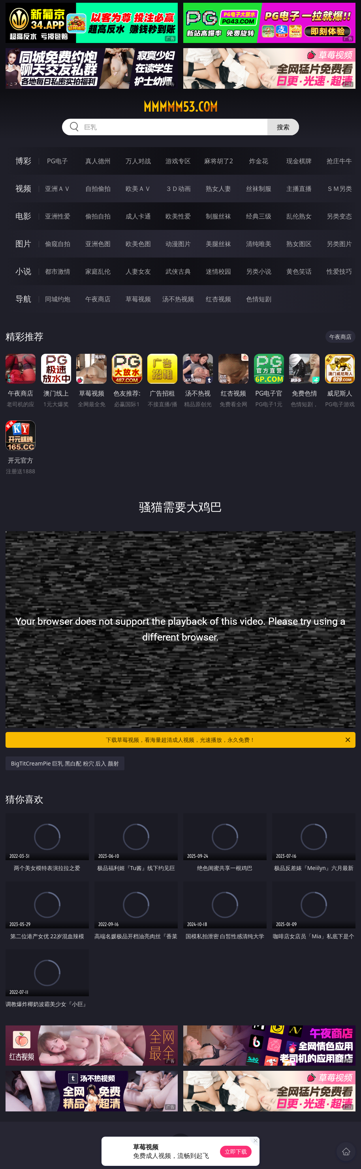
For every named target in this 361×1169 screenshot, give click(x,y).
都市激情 (57, 271)
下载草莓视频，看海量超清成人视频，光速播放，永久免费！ (229, 740)
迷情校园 (218, 271)
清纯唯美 (258, 243)
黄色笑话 (299, 271)
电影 (23, 216)
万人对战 (138, 161)
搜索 (283, 127)
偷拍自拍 (98, 216)
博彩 (23, 160)
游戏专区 (178, 161)
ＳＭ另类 (339, 188)
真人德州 (98, 161)
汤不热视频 (178, 299)
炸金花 (258, 161)
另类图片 (339, 243)
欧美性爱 (178, 216)
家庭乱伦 (98, 271)
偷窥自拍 (57, 243)
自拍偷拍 (98, 188)
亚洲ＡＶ (57, 188)
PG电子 (57, 161)
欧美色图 (138, 243)
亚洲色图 (98, 243)
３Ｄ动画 (178, 188)
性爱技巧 (339, 271)
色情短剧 (258, 299)
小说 (23, 271)
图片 (23, 243)
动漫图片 (178, 243)
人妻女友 (138, 271)
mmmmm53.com (180, 107)
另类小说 (258, 271)
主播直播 (299, 188)
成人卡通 (138, 216)
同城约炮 (57, 299)
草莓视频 (138, 299)
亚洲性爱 (57, 216)
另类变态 (339, 216)
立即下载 (236, 1151)
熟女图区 (299, 243)
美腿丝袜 (218, 243)
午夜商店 (98, 299)
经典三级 (258, 216)
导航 (23, 298)
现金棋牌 (299, 161)
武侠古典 (178, 271)
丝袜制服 (258, 188)
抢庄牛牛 (339, 161)
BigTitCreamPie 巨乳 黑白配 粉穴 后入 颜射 (65, 763)
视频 (23, 188)
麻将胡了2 (218, 161)
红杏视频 (218, 299)
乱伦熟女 (299, 216)
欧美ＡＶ (138, 188)
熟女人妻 (218, 188)
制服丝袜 (218, 216)
